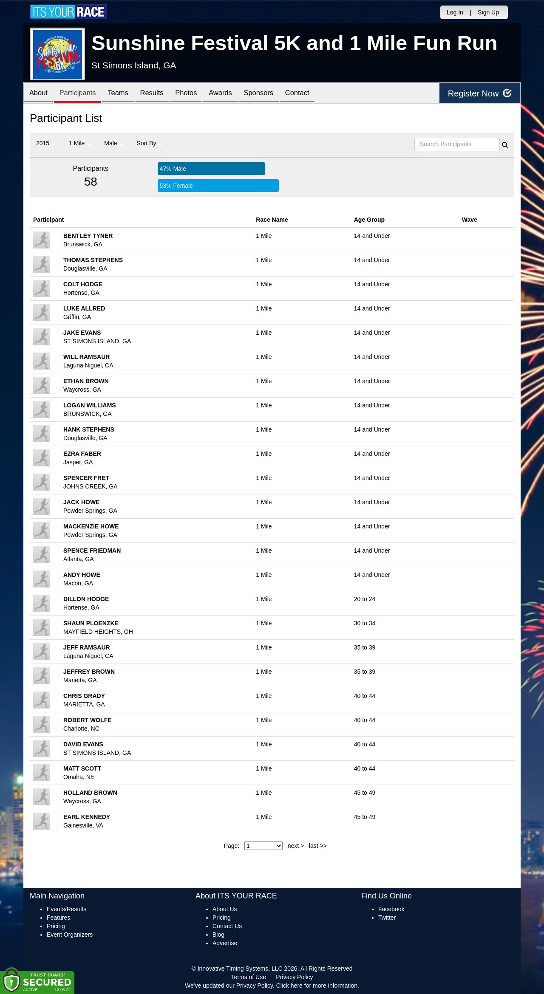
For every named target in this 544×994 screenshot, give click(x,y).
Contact (314, 94)
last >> (318, 845)
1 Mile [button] (80, 143)
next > (296, 845)
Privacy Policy (294, 977)
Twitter (387, 917)
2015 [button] (45, 143)
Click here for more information (316, 985)
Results (160, 94)
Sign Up (488, 12)
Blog (218, 934)
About (39, 94)
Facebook (391, 909)
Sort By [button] (149, 143)
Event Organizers (70, 934)
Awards (233, 94)
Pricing (56, 926)
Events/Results (66, 909)
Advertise (224, 943)
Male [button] (113, 143)
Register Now (480, 93)
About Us (224, 909)
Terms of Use (248, 977)
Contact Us (227, 926)
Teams (123, 94)
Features (58, 917)
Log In (455, 12)
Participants (81, 94)
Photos (196, 94)
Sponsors (273, 94)
